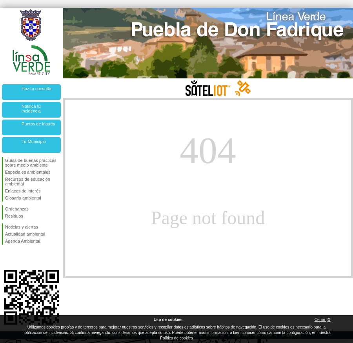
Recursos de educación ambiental (27, 181)
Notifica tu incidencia (31, 108)
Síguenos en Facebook (6, 257)
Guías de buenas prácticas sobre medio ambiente (30, 162)
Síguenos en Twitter (19, 257)
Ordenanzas (17, 209)
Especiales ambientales (28, 172)
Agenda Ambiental (22, 241)
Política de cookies (176, 338)
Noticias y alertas (21, 227)
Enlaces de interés (23, 191)
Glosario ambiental (23, 198)
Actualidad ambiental (25, 234)
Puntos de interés (38, 124)
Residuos (14, 216)
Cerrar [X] (323, 320)
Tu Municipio (34, 141)
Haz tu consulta (36, 88)
